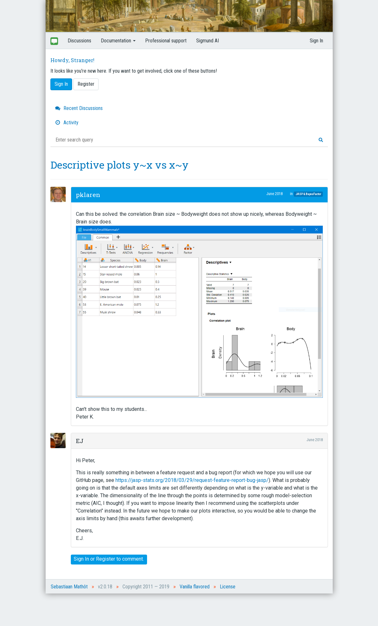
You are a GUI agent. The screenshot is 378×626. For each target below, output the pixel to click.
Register (86, 84)
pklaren (88, 195)
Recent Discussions (79, 108)
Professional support (166, 41)
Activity (66, 123)
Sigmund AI (207, 41)
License (227, 587)
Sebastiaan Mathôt (69, 587)
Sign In (316, 41)
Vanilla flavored (195, 587)
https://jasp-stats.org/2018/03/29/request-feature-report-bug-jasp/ (192, 480)
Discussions (79, 41)
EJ (80, 441)
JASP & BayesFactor (308, 194)
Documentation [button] (118, 41)
